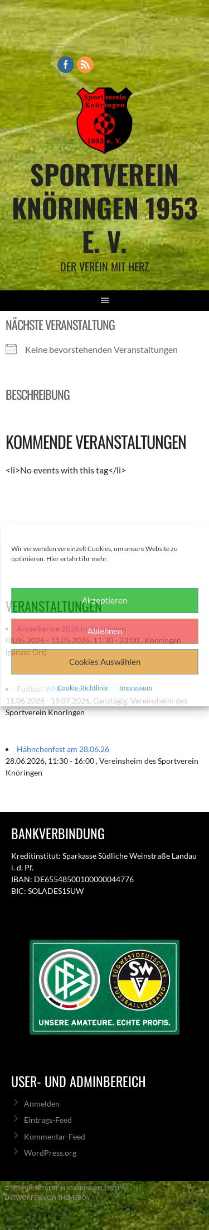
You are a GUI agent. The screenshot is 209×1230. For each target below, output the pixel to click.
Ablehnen (105, 631)
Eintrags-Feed (48, 1119)
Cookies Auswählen (104, 662)
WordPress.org (50, 1152)
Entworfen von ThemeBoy (47, 1197)
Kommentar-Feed (54, 1136)
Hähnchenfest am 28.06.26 (63, 749)
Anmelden (42, 1103)
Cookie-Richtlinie (82, 687)
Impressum (135, 687)
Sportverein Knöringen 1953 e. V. (105, 207)
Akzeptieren (104, 600)
